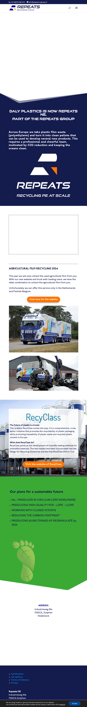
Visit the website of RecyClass (43, 464)
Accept (74, 703)
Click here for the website (43, 299)
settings (62, 704)
